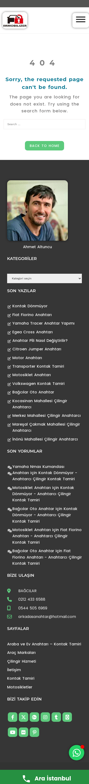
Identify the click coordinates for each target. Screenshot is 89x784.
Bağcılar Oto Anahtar (33, 392)
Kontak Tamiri (20, 678)
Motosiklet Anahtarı (31, 375)
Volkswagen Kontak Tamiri (38, 383)
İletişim (14, 670)
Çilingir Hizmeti (21, 661)
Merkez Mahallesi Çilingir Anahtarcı (46, 415)
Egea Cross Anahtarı (32, 332)
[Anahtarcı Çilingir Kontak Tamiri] (14, 20)
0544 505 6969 (32, 608)
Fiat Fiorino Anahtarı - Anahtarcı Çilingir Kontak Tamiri (47, 536)
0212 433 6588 (31, 599)
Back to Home (44, 145)
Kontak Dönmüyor (29, 306)
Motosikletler (19, 687)
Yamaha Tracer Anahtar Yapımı (43, 323)
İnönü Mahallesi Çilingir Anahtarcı (45, 439)
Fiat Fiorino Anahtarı (32, 314)
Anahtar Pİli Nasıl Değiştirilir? (40, 340)
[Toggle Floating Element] (76, 752)
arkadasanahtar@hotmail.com (47, 616)
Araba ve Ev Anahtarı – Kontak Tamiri (44, 644)
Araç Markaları (21, 652)
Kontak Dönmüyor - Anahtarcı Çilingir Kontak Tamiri (43, 494)
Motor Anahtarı (27, 358)
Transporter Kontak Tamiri (38, 366)
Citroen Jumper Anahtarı (36, 349)
